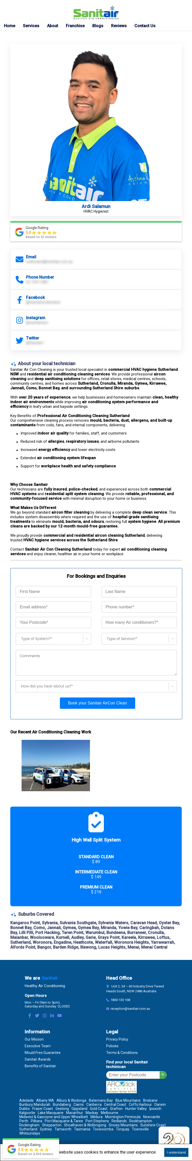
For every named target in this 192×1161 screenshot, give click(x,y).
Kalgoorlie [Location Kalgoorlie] (27, 1113)
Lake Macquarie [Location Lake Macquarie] (50, 1113)
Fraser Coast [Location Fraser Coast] (42, 1109)
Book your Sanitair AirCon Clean (97, 703)
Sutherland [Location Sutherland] (28, 1129)
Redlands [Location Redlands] (119, 1121)
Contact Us (145, 25)
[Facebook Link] (29, 1016)
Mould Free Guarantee (43, 1053)
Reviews (119, 25)
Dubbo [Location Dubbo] (24, 1109)
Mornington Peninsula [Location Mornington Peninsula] (123, 1117)
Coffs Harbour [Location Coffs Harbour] (140, 1104)
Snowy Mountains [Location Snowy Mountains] (123, 1125)
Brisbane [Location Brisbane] (150, 1100)
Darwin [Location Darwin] (160, 1104)
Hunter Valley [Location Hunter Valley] (136, 1109)
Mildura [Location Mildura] (96, 1117)
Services (31, 25)
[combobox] (19, 638)
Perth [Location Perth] (23, 1121)
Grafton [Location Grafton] (116, 1109)
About (52, 25)
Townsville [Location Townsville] (140, 1129)
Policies (112, 1046)
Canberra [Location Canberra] (94, 1104)
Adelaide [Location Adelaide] (26, 1100)
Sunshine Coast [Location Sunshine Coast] (153, 1125)
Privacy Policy (117, 1039)
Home (9, 25)
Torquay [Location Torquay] (122, 1129)
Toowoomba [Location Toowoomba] (103, 1129)
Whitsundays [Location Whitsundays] (29, 1133)
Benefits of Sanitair (40, 1066)
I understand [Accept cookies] (176, 1152)
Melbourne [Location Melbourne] (109, 1113)
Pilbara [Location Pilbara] (36, 1121)
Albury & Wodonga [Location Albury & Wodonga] (71, 1100)
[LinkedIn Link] (52, 1016)
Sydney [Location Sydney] (46, 1129)
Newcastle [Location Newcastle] (151, 1117)
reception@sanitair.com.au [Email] (130, 1009)
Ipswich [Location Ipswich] (155, 1109)
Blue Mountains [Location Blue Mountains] (128, 1100)
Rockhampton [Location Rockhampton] (140, 1121)
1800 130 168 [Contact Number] (120, 1000)
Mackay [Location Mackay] (92, 1113)
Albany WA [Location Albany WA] (45, 1100)
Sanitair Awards (38, 1059)
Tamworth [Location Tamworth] (62, 1129)
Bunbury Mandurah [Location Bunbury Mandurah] (34, 1104)
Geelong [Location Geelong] (62, 1109)
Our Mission (34, 1039)
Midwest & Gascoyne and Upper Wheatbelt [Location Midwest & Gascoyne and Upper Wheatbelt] (53, 1117)
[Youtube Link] (59, 1016)
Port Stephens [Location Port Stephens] (97, 1121)
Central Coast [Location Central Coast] (115, 1104)
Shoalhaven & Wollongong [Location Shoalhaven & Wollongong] (85, 1125)
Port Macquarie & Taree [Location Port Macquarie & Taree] (64, 1121)
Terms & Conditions (122, 1053)
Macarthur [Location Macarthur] (74, 1113)
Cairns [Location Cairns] (79, 1104)
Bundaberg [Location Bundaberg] (62, 1104)
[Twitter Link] (37, 1016)
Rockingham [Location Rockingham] (29, 1125)
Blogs (97, 25)
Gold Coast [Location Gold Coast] (98, 1109)
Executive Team (38, 1046)
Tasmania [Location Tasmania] (82, 1129)
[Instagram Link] (44, 1016)
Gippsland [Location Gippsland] (79, 1109)
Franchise (75, 25)
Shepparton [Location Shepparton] (51, 1125)
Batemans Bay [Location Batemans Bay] (101, 1100)
